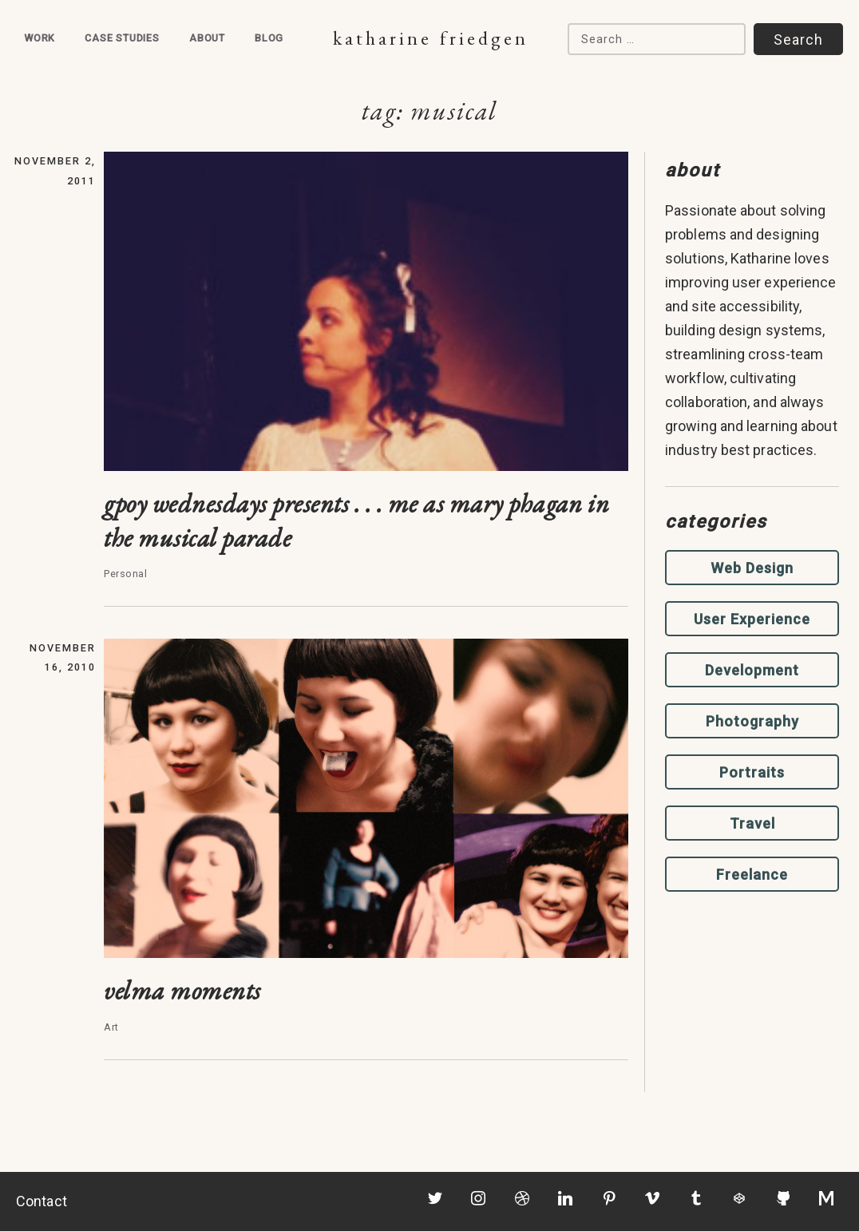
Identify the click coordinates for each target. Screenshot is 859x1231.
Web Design (752, 568)
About (207, 38)
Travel (752, 823)
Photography (752, 721)
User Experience (752, 619)
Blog (269, 38)
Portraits (752, 772)
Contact (41, 1201)
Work (39, 38)
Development (752, 670)
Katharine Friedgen (430, 38)
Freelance (752, 874)
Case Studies (122, 38)
